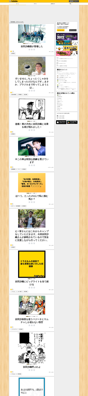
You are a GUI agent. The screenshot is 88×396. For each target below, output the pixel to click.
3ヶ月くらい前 (50, 167)
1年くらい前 (51, 51)
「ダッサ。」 (60, 71)
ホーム (17, 3)
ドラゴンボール (14, 329)
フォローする (60, 117)
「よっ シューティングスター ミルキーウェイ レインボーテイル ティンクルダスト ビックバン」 (66, 74)
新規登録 (71, 1)
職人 (70, 3)
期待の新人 (59, 96)
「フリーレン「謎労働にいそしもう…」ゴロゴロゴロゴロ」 (66, 83)
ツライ (19, 169)
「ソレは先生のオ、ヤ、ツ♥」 (63, 75)
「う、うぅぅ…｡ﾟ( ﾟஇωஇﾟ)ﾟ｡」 (63, 86)
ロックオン (59, 100)
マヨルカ (59, 103)
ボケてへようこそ (73, 30)
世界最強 (20, 94)
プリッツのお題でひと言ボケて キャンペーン (67, 58)
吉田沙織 (12, 53)
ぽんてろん (59, 108)
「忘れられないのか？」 (62, 79)
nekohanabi (59, 105)
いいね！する (60, 115)
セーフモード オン (61, 30)
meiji (58, 110)
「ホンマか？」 (60, 85)
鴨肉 (58, 106)
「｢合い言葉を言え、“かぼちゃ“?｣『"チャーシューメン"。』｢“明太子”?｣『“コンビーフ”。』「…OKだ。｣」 (66, 89)
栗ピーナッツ (60, 101)
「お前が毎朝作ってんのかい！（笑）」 (64, 77)
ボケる (35, 3)
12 (12, 51)
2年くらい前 (51, 92)
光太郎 (59, 95)
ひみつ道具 (20, 291)
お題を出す (53, 3)
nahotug (59, 98)
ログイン (76, 1)
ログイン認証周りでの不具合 (67, 65)
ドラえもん (13, 291)
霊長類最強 (13, 169)
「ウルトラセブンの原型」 (62, 80)
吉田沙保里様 (13, 94)
